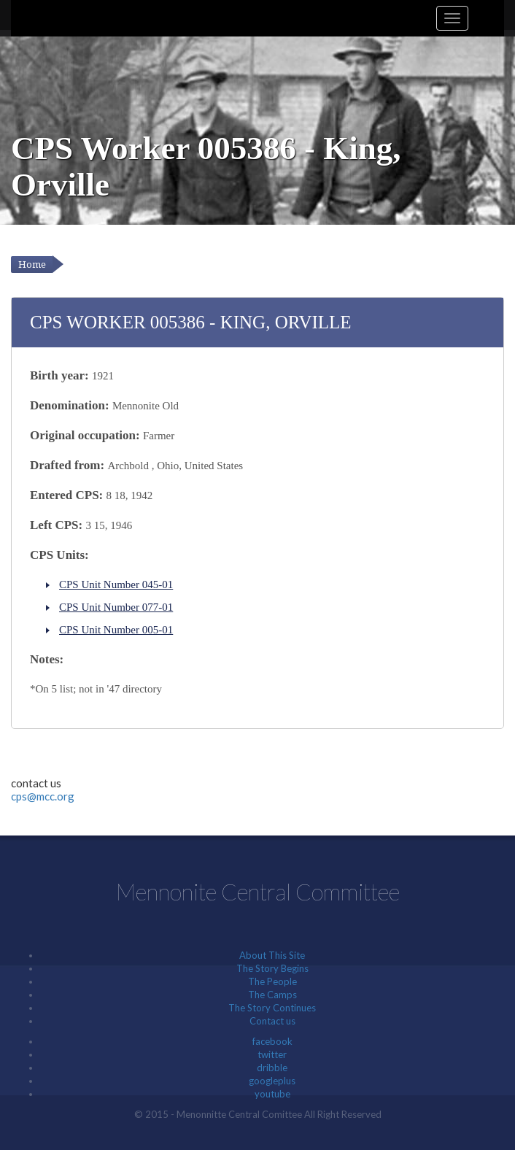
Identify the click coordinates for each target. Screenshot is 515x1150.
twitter (272, 1054)
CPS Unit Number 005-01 (116, 630)
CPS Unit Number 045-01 (116, 584)
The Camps (272, 994)
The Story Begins (272, 968)
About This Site (272, 955)
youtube (272, 1094)
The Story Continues (272, 1008)
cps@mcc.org (42, 796)
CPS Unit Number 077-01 (116, 607)
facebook (272, 1041)
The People (272, 981)
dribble (272, 1067)
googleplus (272, 1081)
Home (32, 264)
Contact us (272, 1021)
